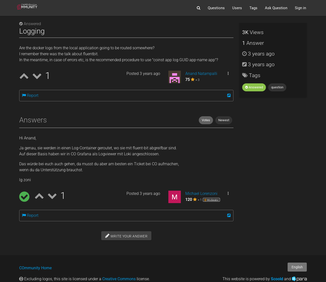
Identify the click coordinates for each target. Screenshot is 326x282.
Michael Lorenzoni (201, 193)
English (297, 267)
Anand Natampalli (201, 73)
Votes (206, 120)
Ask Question (276, 8)
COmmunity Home (35, 268)
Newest (223, 120)
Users (237, 8)
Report (30, 95)
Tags (253, 8)
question (277, 87)
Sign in (300, 8)
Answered (254, 87)
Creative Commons (119, 279)
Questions (216, 8)
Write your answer (126, 235)
